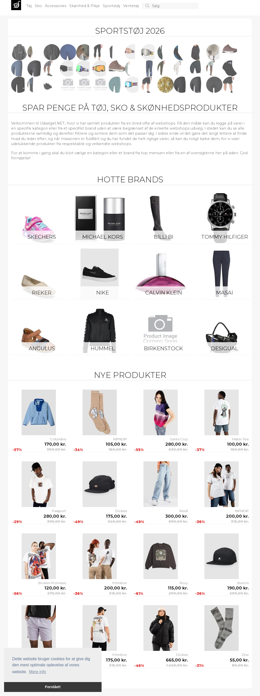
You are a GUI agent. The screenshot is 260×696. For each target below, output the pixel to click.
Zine (245, 655)
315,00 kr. (240, 521)
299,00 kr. (178, 593)
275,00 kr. (56, 593)
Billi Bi (163, 237)
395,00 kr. (56, 521)
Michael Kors (102, 237)
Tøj (29, 6)
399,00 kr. (56, 449)
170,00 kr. (55, 444)
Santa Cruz (179, 439)
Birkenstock (163, 348)
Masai (224, 292)
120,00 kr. (55, 587)
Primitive (119, 583)
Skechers (42, 237)
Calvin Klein (163, 292)
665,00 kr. (177, 660)
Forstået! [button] (53, 687)
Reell (184, 511)
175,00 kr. (116, 516)
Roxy (184, 583)
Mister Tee (240, 439)
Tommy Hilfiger (224, 237)
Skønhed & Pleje (85, 6)
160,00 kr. (117, 449)
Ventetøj (131, 6)
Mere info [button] (37, 672)
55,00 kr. (239, 660)
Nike (102, 292)
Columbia (58, 439)
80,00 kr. (240, 665)
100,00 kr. (238, 444)
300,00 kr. (176, 516)
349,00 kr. (117, 521)
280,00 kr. (176, 444)
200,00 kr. (237, 516)
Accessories (56, 6)
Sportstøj (112, 6)
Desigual (224, 348)
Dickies (121, 511)
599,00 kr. (178, 521)
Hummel (103, 348)
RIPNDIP (120, 439)
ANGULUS (42, 348)
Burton (243, 583)
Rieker (42, 292)
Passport (59, 511)
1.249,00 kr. (177, 665)
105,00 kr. (116, 444)
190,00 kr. (238, 587)
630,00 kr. (178, 449)
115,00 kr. (178, 587)
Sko (39, 6)
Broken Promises (52, 583)
